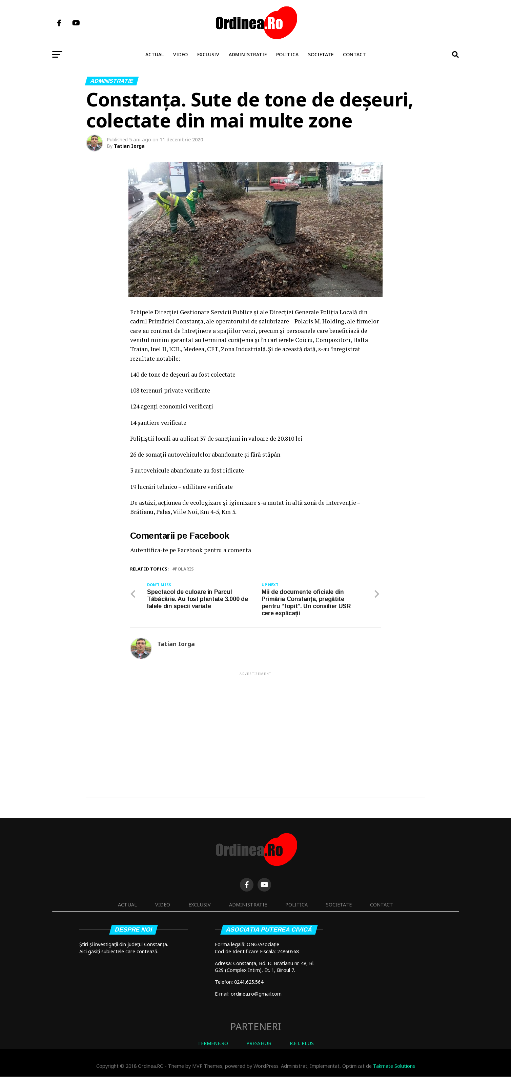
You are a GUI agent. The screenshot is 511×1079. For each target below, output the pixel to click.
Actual (154, 54)
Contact (354, 54)
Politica (287, 54)
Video (180, 54)
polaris (184, 569)
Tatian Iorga (129, 146)
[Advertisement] (255, 726)
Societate (320, 54)
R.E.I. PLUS (302, 1045)
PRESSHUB (258, 1045)
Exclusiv (208, 54)
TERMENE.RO (213, 1045)
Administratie (248, 54)
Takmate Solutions (394, 1068)
